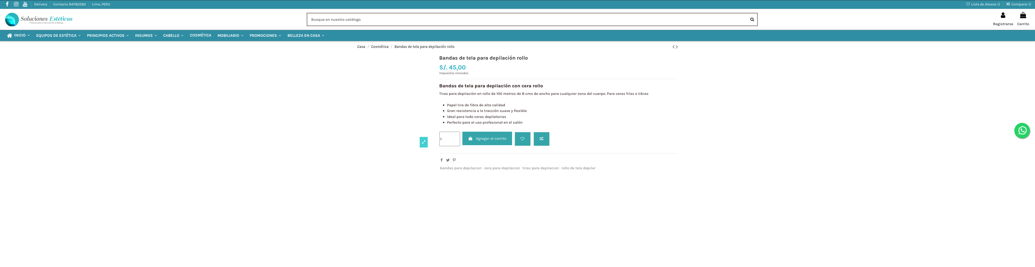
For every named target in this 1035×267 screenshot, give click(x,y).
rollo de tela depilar (578, 168)
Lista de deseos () (983, 4)
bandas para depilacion (461, 168)
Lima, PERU (101, 4)
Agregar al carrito (487, 138)
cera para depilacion (502, 168)
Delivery (41, 4)
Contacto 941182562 (70, 4)
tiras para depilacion (540, 168)
